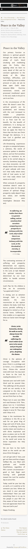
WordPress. (23, 547)
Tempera (16, 547)
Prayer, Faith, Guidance (12, 32)
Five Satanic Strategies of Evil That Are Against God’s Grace (21, 531)
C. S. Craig (5, 28)
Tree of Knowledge (9, 17)
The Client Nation (5, 529)
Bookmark (6, 522)
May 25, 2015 (14, 28)
